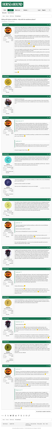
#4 (49, 117)
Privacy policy (39, 423)
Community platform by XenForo (23, 428)
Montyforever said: (19, 321)
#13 (49, 341)
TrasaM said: (18, 272)
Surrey (12, 313)
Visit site (7, 41)
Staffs (12, 112)
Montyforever (5, 21)
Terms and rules (33, 423)
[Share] (48, 25)
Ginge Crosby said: (19, 121)
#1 (49, 24)
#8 (49, 219)
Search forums (11, 12)
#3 (49, 96)
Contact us (28, 423)
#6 (49, 176)
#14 (49, 365)
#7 (49, 199)
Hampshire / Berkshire (9, 194)
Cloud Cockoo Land (9, 171)
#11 (49, 297)
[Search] (49, 10)
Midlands (11, 263)
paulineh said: (18, 222)
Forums (10, 10)
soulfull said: (18, 141)
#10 (49, 268)
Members (25, 10)
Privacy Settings (28, 425)
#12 (49, 318)
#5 (49, 154)
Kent (12, 40)
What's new (17, 10)
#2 (49, 76)
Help (44, 423)
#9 (49, 247)
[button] (21, 10)
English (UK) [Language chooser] (12, 423)
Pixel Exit (39, 428)
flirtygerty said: (18, 390)
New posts (4, 12)
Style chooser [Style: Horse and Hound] (5, 423)
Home (5, 10)
